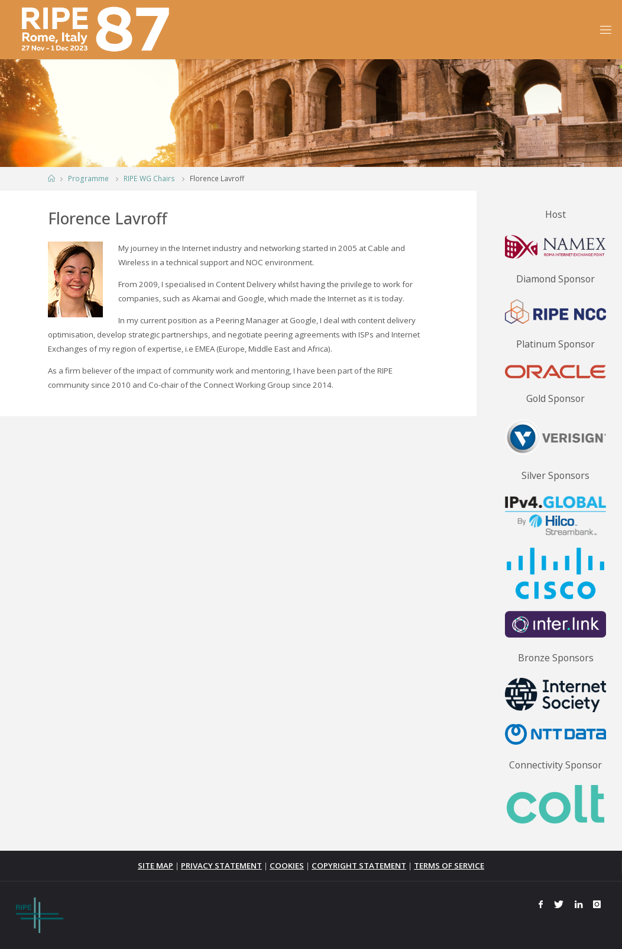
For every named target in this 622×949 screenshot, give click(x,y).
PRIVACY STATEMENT (221, 865)
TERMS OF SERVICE (449, 865)
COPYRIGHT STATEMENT (359, 865)
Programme (88, 178)
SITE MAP (155, 865)
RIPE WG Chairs (149, 178)
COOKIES (287, 865)
